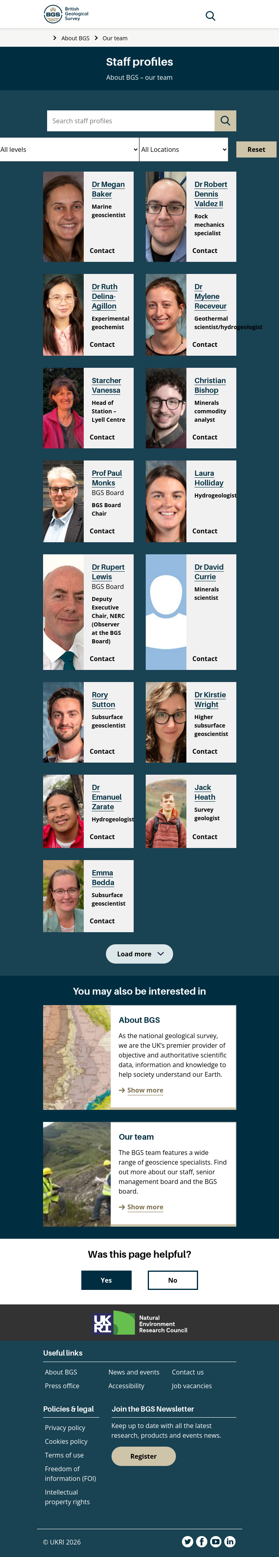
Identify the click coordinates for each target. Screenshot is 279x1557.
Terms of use (64, 1455)
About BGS (75, 38)
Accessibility (126, 1385)
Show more (145, 1090)
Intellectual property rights (67, 1497)
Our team (115, 38)
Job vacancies (192, 1385)
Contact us (188, 1372)
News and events (133, 1372)
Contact (102, 250)
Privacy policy (65, 1427)
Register (143, 1456)
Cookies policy (66, 1441)
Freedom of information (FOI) (70, 1473)
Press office (62, 1385)
